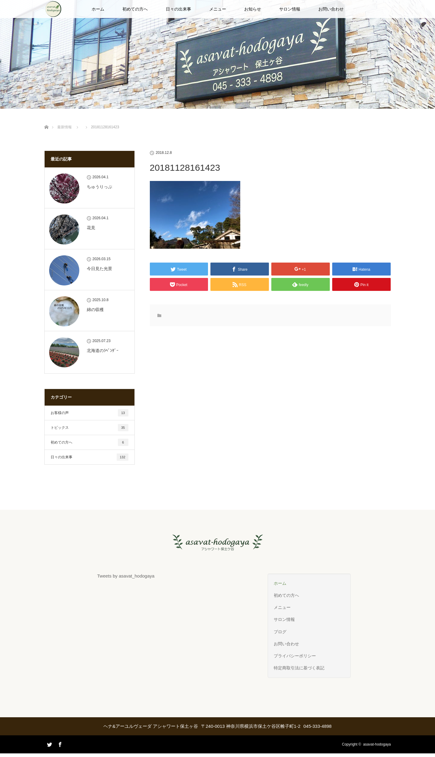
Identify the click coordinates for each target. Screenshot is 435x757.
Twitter (48, 752)
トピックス (89, 427)
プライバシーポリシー (295, 655)
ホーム (98, 9)
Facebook (59, 743)
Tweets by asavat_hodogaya (125, 576)
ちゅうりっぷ (99, 186)
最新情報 (64, 127)
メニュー (217, 9)
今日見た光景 (99, 268)
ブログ (280, 631)
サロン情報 (289, 9)
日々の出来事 (178, 9)
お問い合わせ (331, 9)
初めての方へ (135, 9)
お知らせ (252, 9)
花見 (91, 227)
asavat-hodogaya (377, 744)
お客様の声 (89, 412)
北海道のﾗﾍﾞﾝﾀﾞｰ (102, 350)
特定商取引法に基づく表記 (299, 667)
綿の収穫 (95, 309)
